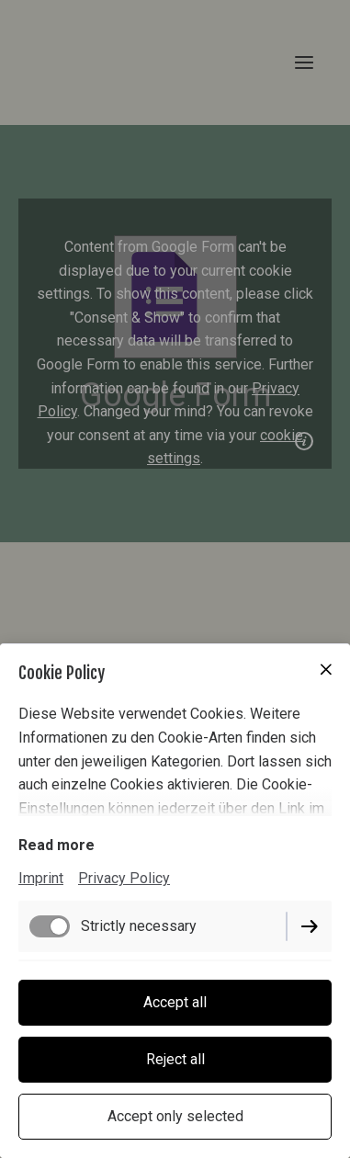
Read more (56, 845)
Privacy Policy (124, 878)
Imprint (40, 878)
